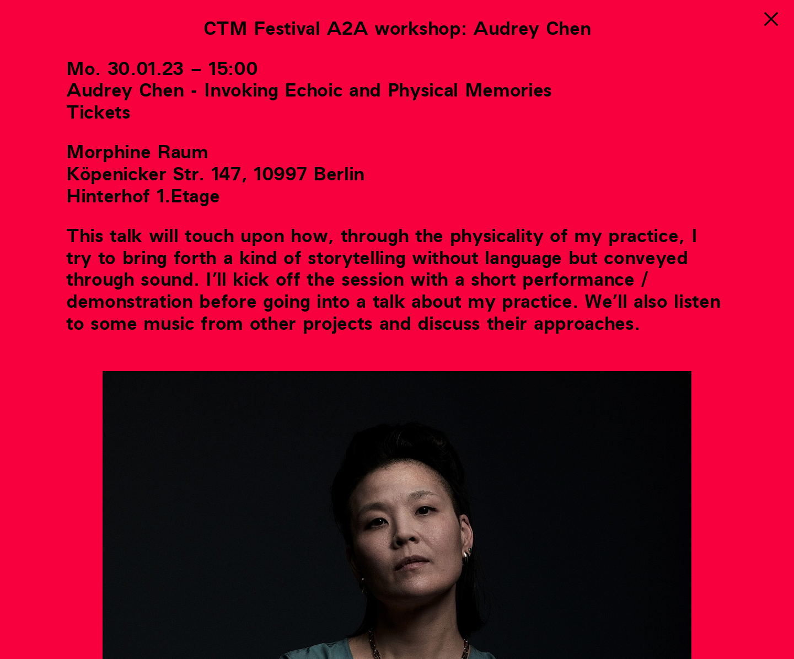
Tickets (98, 112)
